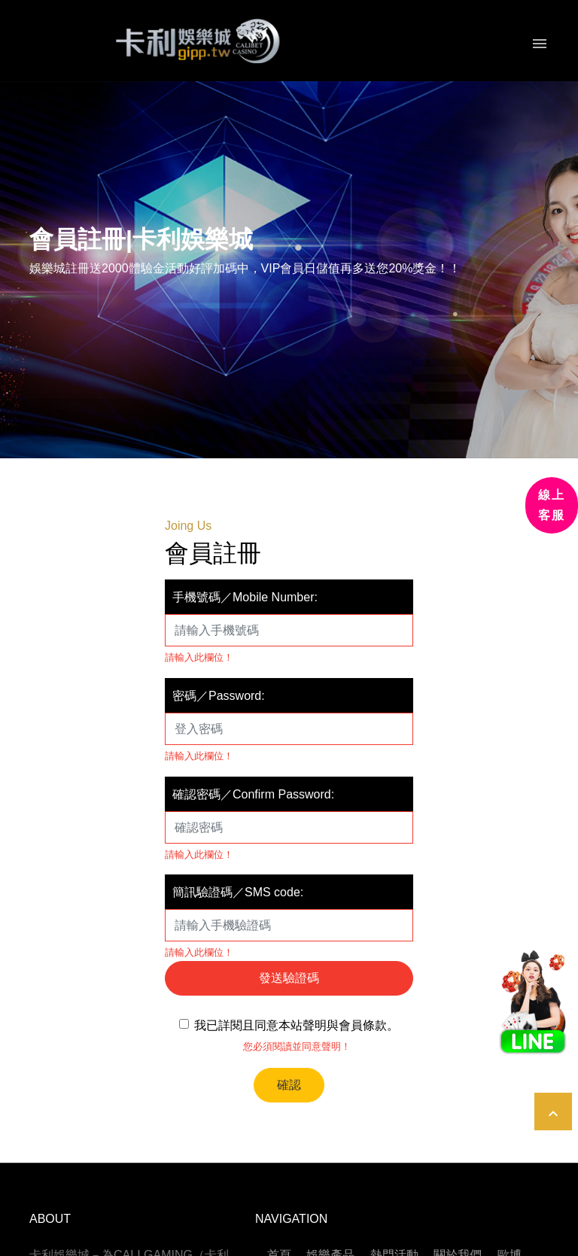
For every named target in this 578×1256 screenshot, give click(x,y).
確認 (289, 1084)
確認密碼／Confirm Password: (253, 794)
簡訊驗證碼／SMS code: (237, 892)
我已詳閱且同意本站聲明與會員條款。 (293, 1030)
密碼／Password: (218, 695)
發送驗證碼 (289, 978)
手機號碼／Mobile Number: (245, 597)
